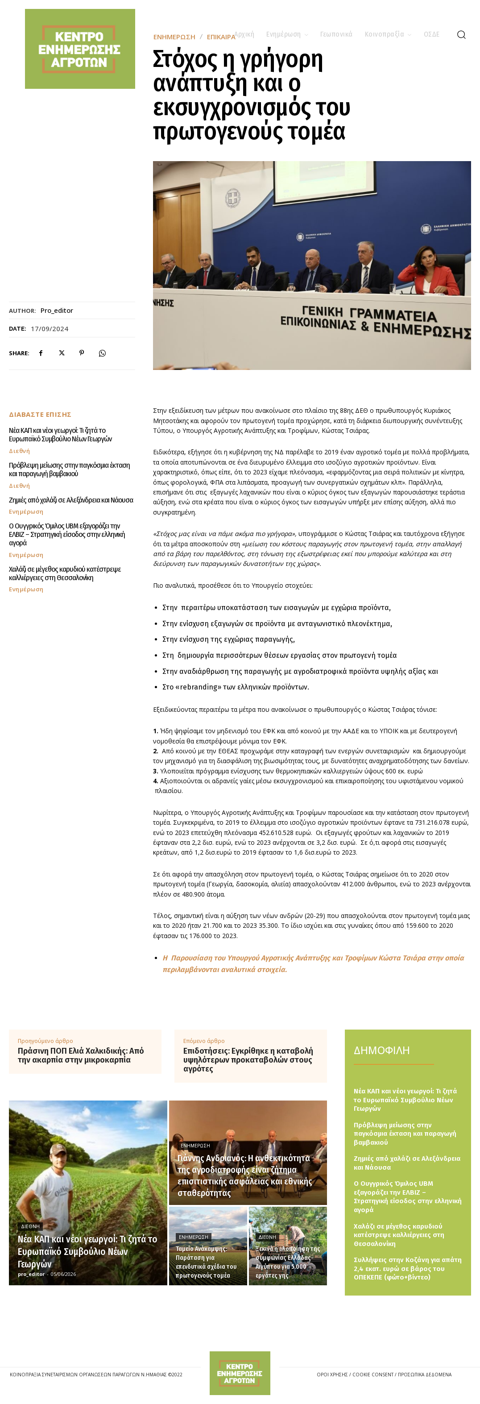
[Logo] (240, 1373)
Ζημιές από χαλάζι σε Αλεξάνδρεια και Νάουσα (70, 499)
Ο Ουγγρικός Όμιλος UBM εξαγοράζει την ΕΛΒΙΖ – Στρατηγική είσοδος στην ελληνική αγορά (71, 530)
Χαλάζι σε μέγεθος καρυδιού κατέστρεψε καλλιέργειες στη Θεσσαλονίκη (64, 564)
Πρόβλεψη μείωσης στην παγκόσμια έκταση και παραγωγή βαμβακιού (68, 469)
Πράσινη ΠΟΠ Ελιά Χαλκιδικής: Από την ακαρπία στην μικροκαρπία (81, 1056)
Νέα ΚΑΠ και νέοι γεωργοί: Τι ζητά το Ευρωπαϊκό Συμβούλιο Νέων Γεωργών (60, 435)
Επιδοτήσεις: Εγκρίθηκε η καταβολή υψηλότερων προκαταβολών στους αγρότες (248, 1060)
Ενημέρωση (26, 512)
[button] (461, 34)
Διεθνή (19, 451)
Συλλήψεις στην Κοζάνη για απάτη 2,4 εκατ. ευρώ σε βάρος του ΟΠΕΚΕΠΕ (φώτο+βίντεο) (408, 1268)
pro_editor (57, 310)
